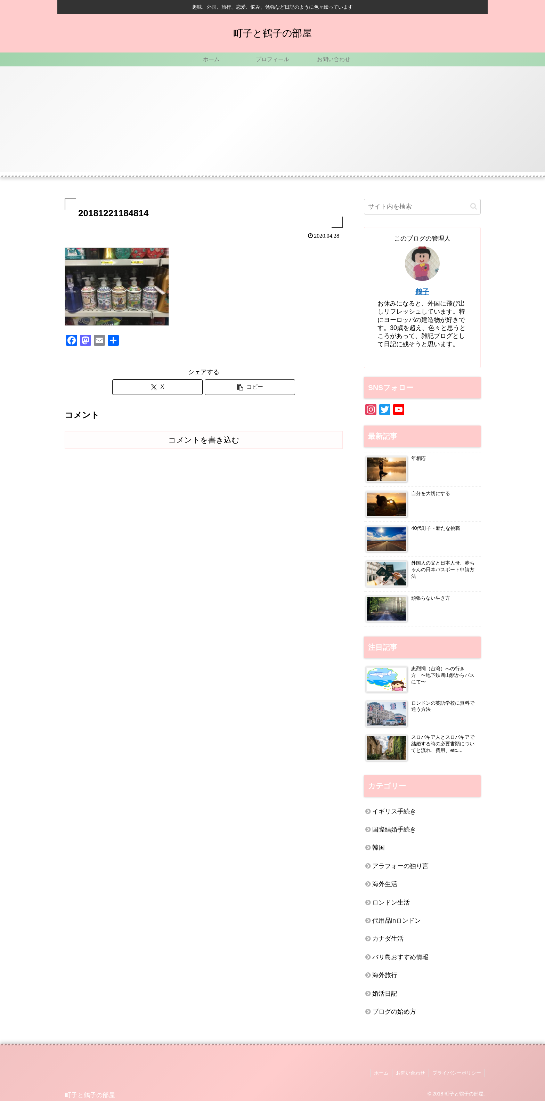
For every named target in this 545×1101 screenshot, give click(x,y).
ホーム (381, 1073)
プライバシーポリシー (456, 1073)
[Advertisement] (272, 123)
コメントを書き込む (203, 440)
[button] (250, 387)
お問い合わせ (410, 1073)
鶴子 (422, 292)
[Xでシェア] (157, 387)
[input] (422, 206)
